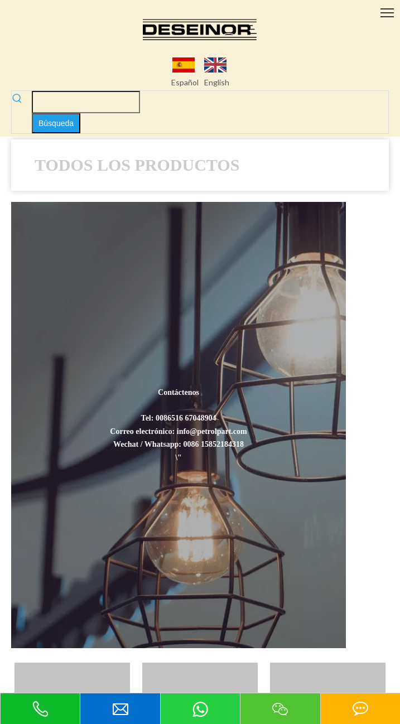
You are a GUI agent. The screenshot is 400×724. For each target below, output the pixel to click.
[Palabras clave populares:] (56, 123)
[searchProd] (86, 102)
